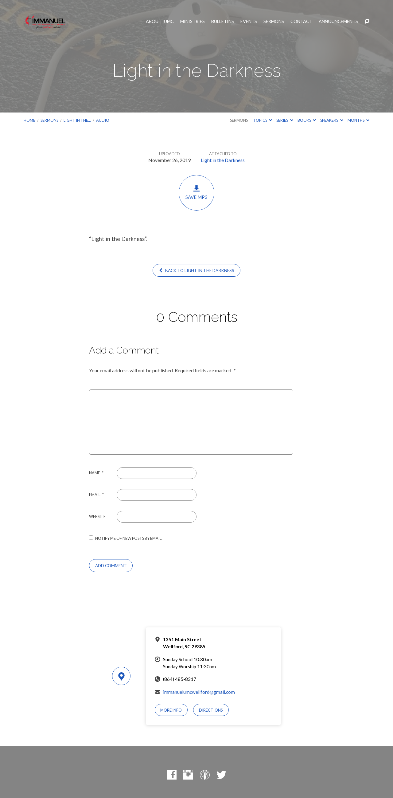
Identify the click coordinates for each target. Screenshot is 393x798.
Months (358, 120)
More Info (171, 710)
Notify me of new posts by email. (128, 538)
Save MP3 (196, 192)
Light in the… (77, 120)
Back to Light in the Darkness (196, 270)
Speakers (331, 120)
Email (96, 494)
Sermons (273, 21)
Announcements (338, 21)
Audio (102, 120)
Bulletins (222, 21)
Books (307, 120)
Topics (262, 120)
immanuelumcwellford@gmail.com (199, 692)
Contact (301, 21)
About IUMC (160, 21)
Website (97, 516)
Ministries (192, 21)
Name (96, 472)
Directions (211, 710)
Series (284, 120)
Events (248, 21)
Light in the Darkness (223, 160)
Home (29, 120)
